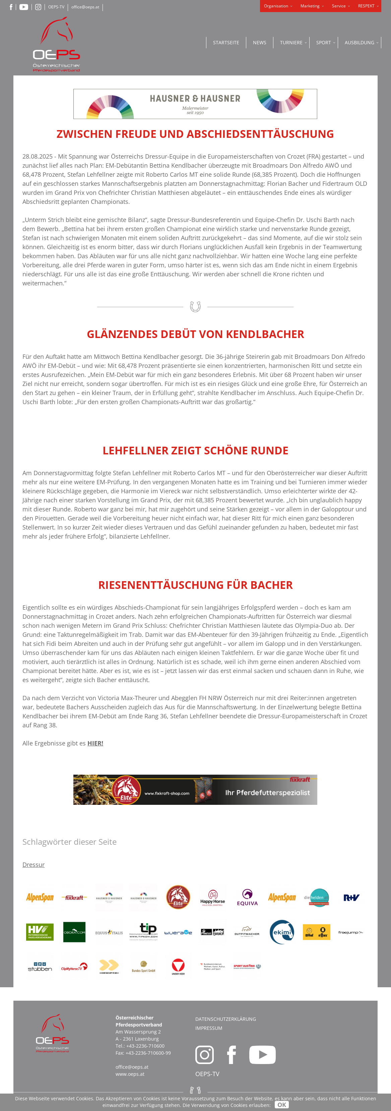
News (259, 42)
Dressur (33, 864)
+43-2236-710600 (145, 1046)
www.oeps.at (130, 1074)
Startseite (226, 42)
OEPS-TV (56, 7)
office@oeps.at (85, 7)
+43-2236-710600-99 (148, 1053)
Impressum (208, 1028)
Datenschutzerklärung (225, 1019)
